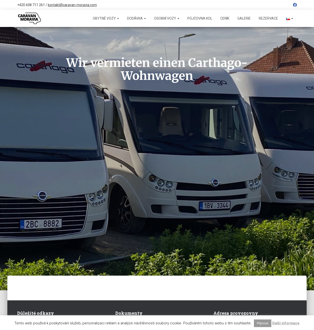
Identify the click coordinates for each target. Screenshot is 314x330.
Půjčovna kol (199, 18)
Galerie (244, 18)
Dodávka (136, 18)
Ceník (224, 18)
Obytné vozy (106, 18)
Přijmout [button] (262, 323)
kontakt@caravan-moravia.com (72, 5)
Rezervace (268, 18)
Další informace (286, 323)
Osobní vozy (166, 18)
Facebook (295, 5)
